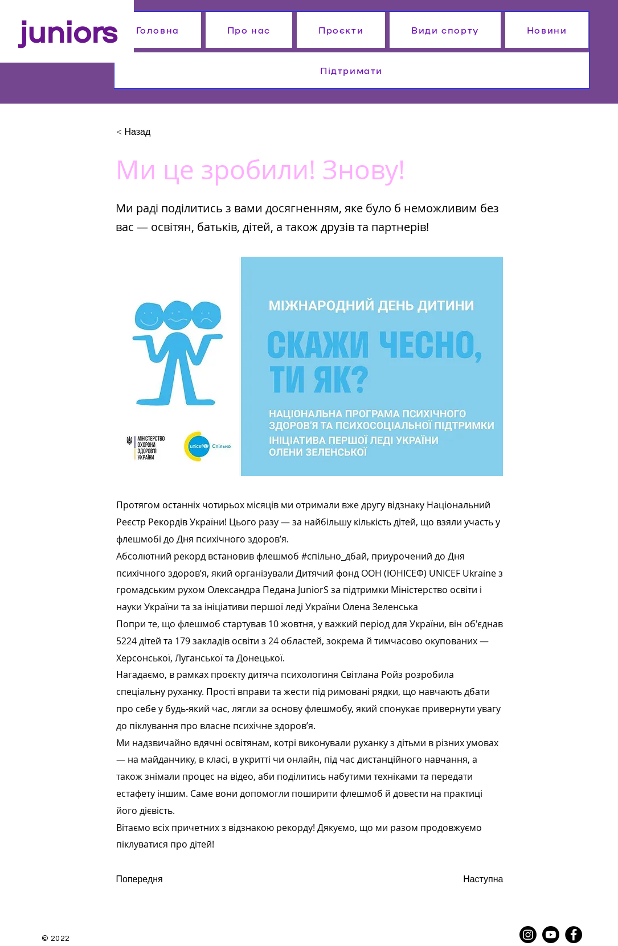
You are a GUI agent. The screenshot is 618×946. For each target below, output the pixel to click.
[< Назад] (153, 132)
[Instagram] (528, 934)
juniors (68, 29)
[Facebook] (573, 934)
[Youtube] (550, 934)
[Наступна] (475, 879)
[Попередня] (153, 879)
